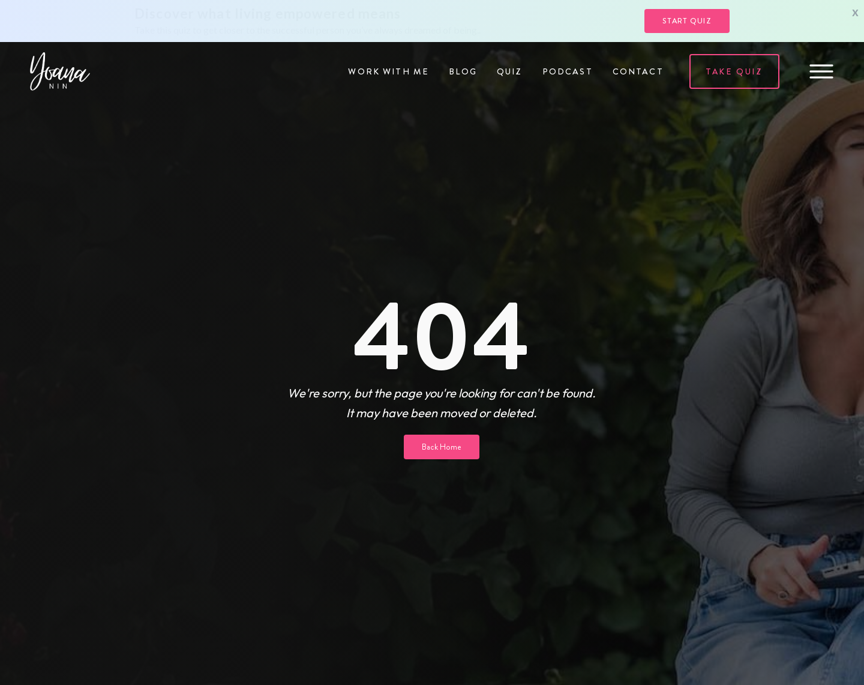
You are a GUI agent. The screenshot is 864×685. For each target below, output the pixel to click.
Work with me (388, 71)
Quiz (510, 71)
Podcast (567, 71)
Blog (463, 71)
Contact (638, 71)
